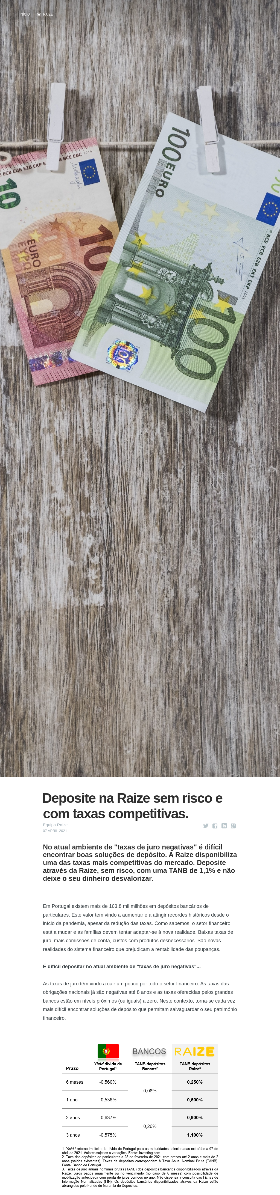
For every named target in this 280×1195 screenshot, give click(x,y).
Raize (48, 14)
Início (25, 14)
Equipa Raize (55, 824)
